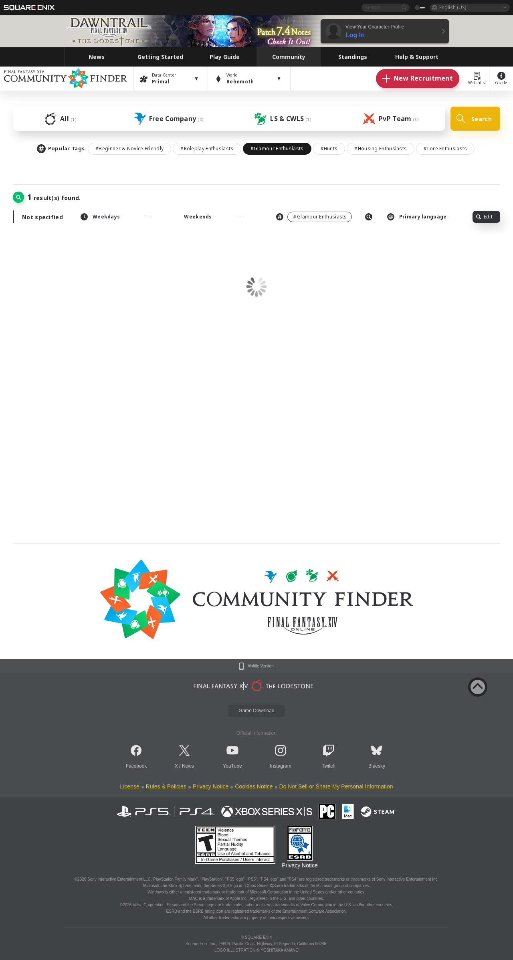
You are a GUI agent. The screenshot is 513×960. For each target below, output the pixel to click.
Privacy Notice (210, 786)
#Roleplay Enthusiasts (206, 148)
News (188, 766)
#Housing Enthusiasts (380, 148)
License (129, 786)
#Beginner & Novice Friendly (129, 148)
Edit (484, 216)
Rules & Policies (166, 786)
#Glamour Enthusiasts (277, 148)
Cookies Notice (254, 786)
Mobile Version (260, 666)
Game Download (256, 710)
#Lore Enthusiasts (445, 148)
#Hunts (329, 148)
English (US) (452, 7)
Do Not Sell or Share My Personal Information (336, 786)
